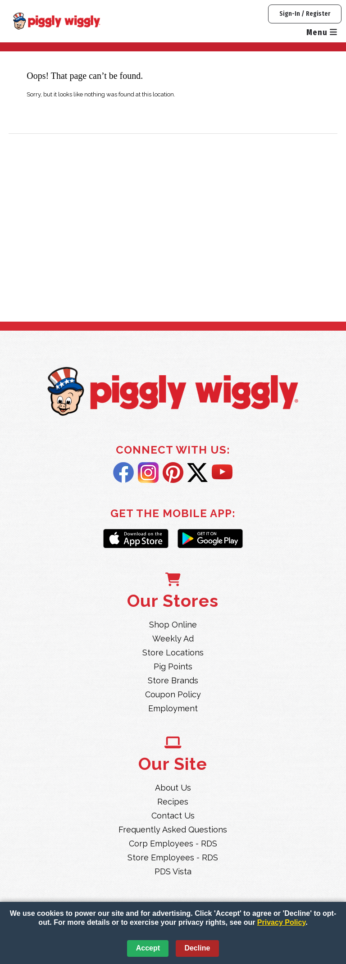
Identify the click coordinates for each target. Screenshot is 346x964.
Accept (148, 948)
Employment (173, 708)
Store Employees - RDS (172, 857)
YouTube (222, 472)
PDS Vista (173, 871)
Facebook (123, 472)
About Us (173, 787)
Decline (197, 948)
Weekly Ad (173, 638)
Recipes (172, 801)
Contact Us (173, 815)
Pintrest (173, 472)
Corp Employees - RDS (173, 843)
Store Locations (173, 652)
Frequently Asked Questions (172, 829)
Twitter (197, 472)
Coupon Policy (173, 694)
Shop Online (173, 624)
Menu (321, 32)
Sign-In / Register (304, 14)
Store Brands (173, 680)
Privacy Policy (281, 922)
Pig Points (173, 666)
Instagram (148, 472)
